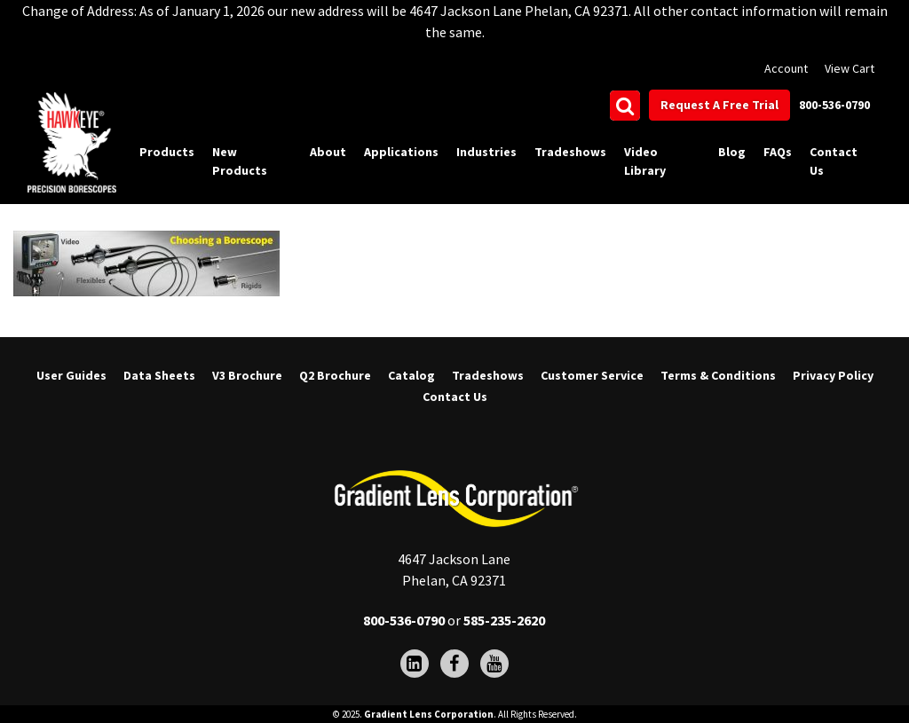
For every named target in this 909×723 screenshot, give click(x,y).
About (328, 152)
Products (166, 152)
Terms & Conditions (718, 375)
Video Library (645, 161)
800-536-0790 (834, 105)
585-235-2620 (504, 620)
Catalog (411, 375)
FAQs (777, 152)
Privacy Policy (833, 375)
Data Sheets (159, 375)
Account (786, 68)
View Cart (849, 68)
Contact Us (834, 161)
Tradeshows (570, 152)
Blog (732, 152)
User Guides (71, 375)
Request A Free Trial (719, 105)
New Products (239, 161)
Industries (486, 152)
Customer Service (592, 375)
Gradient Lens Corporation (429, 714)
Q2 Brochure (335, 375)
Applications (401, 152)
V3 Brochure (247, 375)
